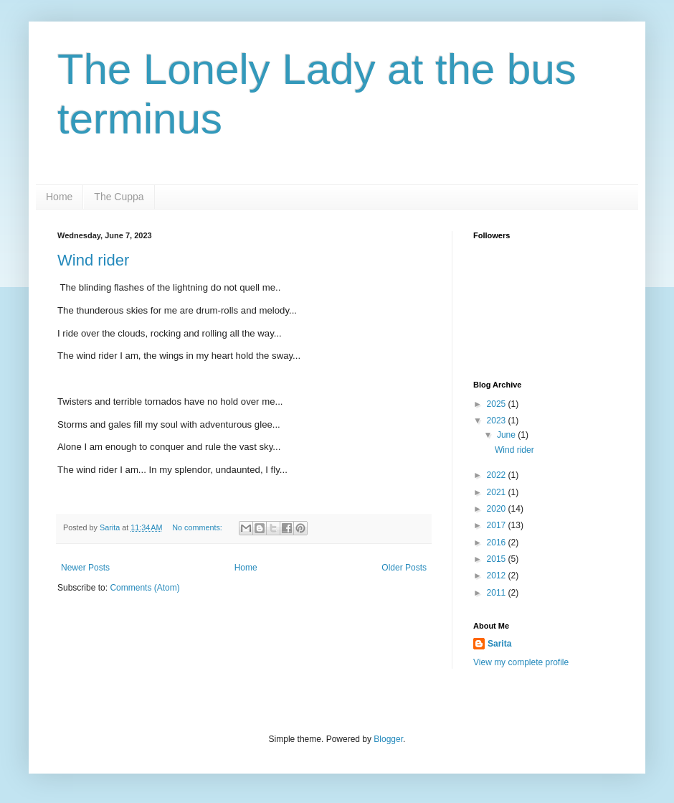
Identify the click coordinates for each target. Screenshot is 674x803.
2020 (497, 509)
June (507, 435)
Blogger (388, 739)
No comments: (198, 527)
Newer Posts (85, 568)
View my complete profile (521, 662)
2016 (497, 542)
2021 (497, 492)
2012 (497, 575)
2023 (497, 420)
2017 (497, 525)
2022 (497, 475)
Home (59, 196)
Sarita (499, 644)
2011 (497, 593)
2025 (497, 404)
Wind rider (93, 260)
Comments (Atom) (144, 588)
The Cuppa (118, 196)
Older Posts (404, 568)
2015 (497, 559)
